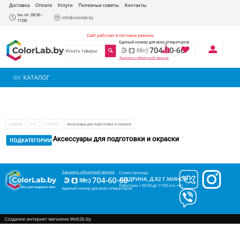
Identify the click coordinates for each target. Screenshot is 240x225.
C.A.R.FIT (52, 124)
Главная (15, 124)
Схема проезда (133, 172)
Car (33, 124)
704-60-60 (95, 180)
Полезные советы (98, 5)
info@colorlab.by (73, 17)
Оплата (43, 5)
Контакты (136, 5)
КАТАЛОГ (31, 77)
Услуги (65, 5)
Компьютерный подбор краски (58, 103)
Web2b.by (80, 219)
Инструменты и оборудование (148, 103)
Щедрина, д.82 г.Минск (153, 178)
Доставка (19, 5)
